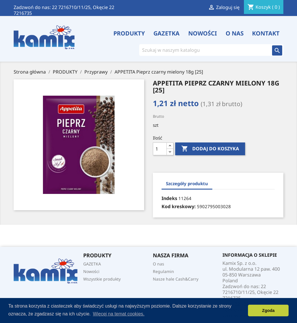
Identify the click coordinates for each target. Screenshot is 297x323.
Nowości (202, 33)
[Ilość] (160, 148)
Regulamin (163, 271)
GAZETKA (166, 33)
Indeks (169, 198)
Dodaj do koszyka (210, 149)
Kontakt (266, 33)
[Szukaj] (203, 50)
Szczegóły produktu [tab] (187, 183)
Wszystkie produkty (102, 279)
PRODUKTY (129, 33)
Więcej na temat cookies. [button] (118, 313)
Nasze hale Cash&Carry (175, 279)
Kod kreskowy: (179, 206)
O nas (235, 33)
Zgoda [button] (268, 310)
